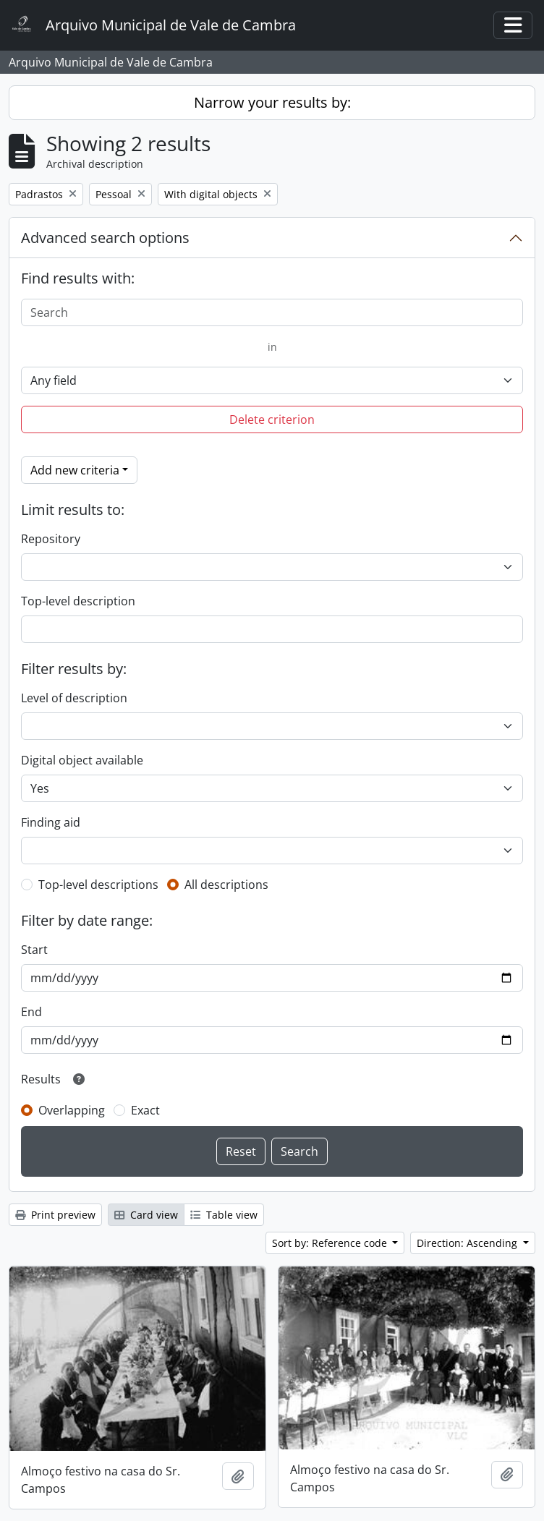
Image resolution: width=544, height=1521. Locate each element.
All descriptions (226, 884)
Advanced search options (105, 237)
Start (34, 950)
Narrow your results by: (272, 102)
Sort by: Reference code (331, 1243)
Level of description (74, 698)
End (31, 1012)
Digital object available (82, 760)
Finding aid (50, 822)
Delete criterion (272, 419)
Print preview (55, 1215)
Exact (145, 1110)
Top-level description (78, 601)
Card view (146, 1215)
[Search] (272, 312)
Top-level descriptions (98, 884)
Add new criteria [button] (74, 470)
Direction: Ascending (468, 1243)
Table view (224, 1215)
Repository (50, 539)
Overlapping (71, 1110)
